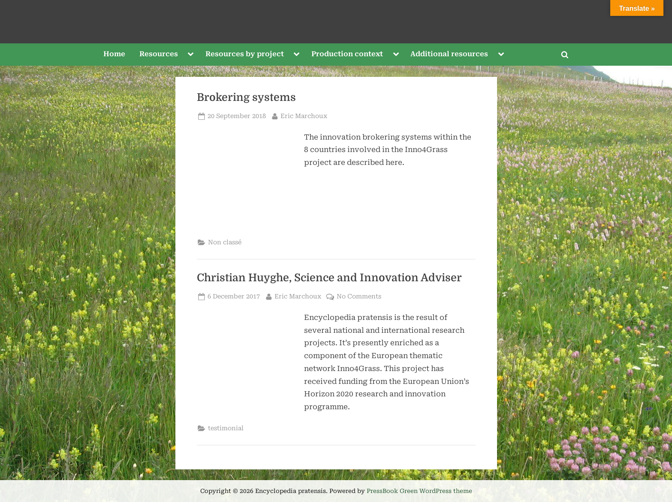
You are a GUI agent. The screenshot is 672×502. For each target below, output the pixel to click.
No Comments (359, 296)
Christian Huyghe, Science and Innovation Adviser (329, 278)
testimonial (226, 428)
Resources (158, 54)
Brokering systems (246, 97)
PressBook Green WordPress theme (419, 490)
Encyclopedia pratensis (336, 21)
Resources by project (244, 54)
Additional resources (449, 54)
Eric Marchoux (303, 115)
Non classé (224, 242)
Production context (347, 54)
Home (114, 54)
